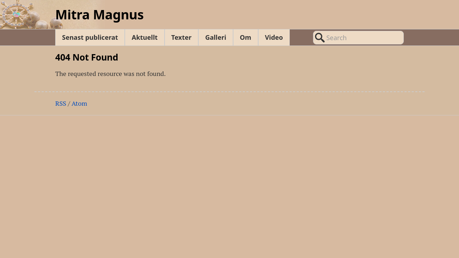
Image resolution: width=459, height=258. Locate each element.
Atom (79, 103)
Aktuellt (144, 37)
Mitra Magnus (99, 14)
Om (245, 37)
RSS (60, 103)
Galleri (215, 37)
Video (274, 37)
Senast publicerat (90, 37)
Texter (181, 37)
